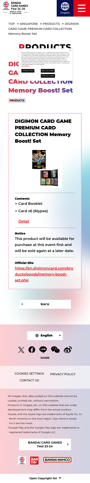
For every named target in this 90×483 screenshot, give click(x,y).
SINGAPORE (29, 24)
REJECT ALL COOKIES (48, 70)
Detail (23, 221)
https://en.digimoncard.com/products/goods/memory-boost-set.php (44, 274)
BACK (45, 304)
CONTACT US (29, 380)
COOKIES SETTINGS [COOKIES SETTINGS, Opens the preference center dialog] (27, 70)
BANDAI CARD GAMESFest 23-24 (45, 444)
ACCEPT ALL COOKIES (48, 75)
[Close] (70, 50)
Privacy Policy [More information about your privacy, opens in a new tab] (25, 66)
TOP (11, 24)
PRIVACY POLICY (62, 374)
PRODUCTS (51, 24)
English (65, 12)
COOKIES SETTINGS (29, 373)
